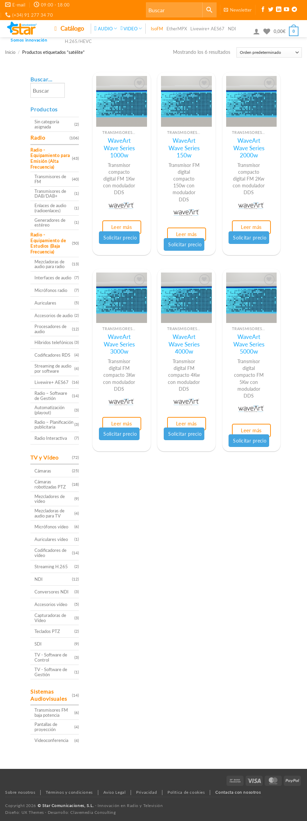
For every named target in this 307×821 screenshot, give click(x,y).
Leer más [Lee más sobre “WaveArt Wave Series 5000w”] (251, 430)
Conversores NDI (51, 591)
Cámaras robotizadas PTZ (50, 484)
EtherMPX (176, 28)
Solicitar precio (120, 238)
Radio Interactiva (50, 438)
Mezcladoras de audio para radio (49, 264)
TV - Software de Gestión (50, 672)
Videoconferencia (51, 740)
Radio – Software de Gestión (50, 395)
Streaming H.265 (51, 566)
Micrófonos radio (50, 290)
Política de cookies (186, 792)
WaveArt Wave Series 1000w (119, 148)
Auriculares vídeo (51, 539)
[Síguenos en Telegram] (294, 10)
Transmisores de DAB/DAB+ (50, 193)
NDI (232, 28)
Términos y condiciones (69, 792)
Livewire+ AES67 (207, 28)
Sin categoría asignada (46, 124)
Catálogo (69, 28)
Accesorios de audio (53, 315)
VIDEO (131, 28)
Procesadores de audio (50, 329)
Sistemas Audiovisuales (48, 695)
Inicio (10, 52)
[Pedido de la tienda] (269, 52)
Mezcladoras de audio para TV (49, 513)
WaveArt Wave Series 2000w (248, 148)
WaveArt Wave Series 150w (184, 148)
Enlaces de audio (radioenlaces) (50, 208)
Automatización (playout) (49, 410)
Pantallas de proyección (45, 727)
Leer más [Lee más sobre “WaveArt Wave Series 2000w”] (251, 227)
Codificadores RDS (52, 355)
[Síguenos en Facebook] (263, 10)
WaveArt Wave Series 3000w (119, 344)
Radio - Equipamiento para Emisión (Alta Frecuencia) (50, 158)
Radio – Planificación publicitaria (53, 424)
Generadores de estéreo (49, 222)
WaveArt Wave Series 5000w (248, 344)
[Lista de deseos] (266, 31)
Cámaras (42, 471)
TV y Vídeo (44, 457)
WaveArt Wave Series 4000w (184, 344)
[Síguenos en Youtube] (286, 10)
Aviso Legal (114, 792)
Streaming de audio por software (52, 368)
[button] (238, 10)
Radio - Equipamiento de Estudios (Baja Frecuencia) (48, 243)
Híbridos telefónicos (53, 342)
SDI (38, 644)
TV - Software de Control (50, 657)
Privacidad (146, 792)
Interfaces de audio (52, 277)
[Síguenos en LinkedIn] (278, 10)
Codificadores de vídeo (50, 552)
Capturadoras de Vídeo (50, 618)
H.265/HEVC (78, 41)
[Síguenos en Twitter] (271, 10)
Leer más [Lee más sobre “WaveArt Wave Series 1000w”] (121, 227)
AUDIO (105, 28)
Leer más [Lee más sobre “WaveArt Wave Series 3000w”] (121, 423)
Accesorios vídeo (50, 604)
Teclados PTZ (47, 631)
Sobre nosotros (20, 792)
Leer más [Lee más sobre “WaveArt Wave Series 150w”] (186, 234)
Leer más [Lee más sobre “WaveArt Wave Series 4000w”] (186, 423)
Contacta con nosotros (238, 792)
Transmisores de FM (50, 179)
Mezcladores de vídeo (49, 499)
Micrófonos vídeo (51, 526)
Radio (37, 137)
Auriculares (45, 303)
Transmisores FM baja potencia (51, 712)
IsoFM (157, 28)
